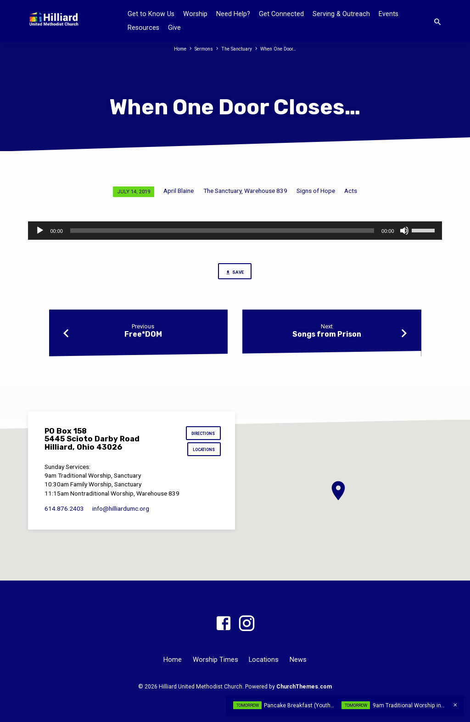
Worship (195, 14)
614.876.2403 (64, 511)
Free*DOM (143, 336)
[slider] (222, 230)
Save (235, 273)
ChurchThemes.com (304, 686)
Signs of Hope (316, 190)
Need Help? (233, 14)
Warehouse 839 (265, 190)
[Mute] (404, 230)
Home (175, 49)
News (298, 659)
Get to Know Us (151, 14)
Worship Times (215, 659)
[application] (235, 230)
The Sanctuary (236, 49)
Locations (202, 452)
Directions (201, 434)
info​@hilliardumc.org (120, 511)
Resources (143, 28)
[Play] (40, 230)
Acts (350, 190)
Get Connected (281, 14)
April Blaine (178, 190)
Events (388, 14)
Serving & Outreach (341, 14)
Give (174, 28)
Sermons (201, 49)
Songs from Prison (326, 336)
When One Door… (282, 49)
